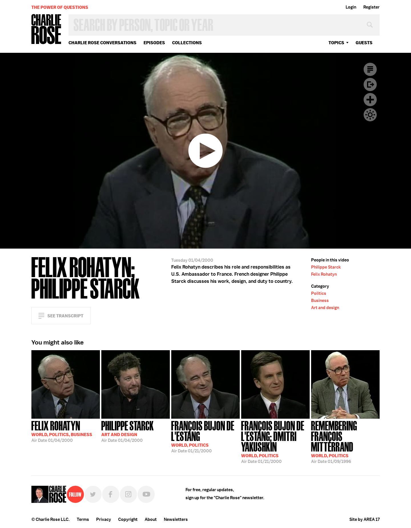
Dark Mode (370, 114)
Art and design (325, 308)
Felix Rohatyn (324, 274)
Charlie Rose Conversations (102, 42)
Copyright (128, 519)
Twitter (93, 494)
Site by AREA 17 (364, 519)
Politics (318, 293)
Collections (187, 42)
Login (351, 7)
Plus (370, 99)
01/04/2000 (61, 431)
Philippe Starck (326, 267)
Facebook (110, 494)
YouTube (146, 494)
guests (364, 42)
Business (320, 300)
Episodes (154, 42)
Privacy (103, 519)
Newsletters (176, 519)
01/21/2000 (205, 436)
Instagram (128, 494)
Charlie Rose (46, 29)
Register (371, 7)
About (151, 519)
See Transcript (65, 316)
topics (336, 42)
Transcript (370, 69)
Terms (83, 519)
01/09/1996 (345, 441)
